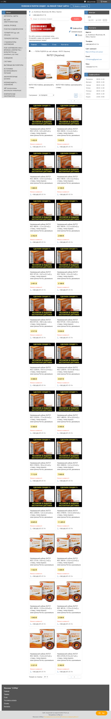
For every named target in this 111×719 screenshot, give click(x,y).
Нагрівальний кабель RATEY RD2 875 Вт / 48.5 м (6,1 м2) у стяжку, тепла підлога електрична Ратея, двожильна (41, 323)
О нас (54, 44)
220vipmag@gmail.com (94, 59)
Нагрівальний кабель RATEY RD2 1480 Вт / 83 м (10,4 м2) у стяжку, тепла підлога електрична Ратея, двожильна (68, 418)
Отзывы (6, 703)
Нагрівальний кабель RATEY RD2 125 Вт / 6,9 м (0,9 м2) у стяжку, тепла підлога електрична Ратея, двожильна (41, 132)
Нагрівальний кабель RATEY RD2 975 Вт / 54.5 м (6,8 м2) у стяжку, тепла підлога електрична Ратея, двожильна (68, 323)
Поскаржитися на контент (52, 717)
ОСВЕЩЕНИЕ (8, 58)
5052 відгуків (91, 1)
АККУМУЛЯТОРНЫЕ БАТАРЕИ (10, 78)
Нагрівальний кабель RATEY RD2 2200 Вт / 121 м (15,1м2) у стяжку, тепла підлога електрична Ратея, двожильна (41, 514)
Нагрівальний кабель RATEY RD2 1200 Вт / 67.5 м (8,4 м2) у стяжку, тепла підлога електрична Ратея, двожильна (68, 370)
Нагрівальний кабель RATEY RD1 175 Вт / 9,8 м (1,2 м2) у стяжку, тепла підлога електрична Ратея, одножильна (42, 561)
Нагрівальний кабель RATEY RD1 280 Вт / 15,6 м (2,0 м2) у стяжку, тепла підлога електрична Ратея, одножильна (69, 561)
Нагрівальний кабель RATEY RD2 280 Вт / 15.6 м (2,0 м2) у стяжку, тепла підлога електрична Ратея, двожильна (41, 180)
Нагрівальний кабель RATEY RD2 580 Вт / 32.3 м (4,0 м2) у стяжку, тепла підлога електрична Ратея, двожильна (68, 227)
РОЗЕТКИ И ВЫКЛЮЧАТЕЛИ (13, 29)
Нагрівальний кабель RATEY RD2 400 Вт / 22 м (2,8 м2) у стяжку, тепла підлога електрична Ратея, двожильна (41, 227)
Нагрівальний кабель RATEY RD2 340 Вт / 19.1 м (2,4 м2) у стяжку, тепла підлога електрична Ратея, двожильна (68, 180)
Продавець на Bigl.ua (55, 715)
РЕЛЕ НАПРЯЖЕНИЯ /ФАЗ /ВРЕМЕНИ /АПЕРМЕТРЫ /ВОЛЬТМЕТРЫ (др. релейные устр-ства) (13, 51)
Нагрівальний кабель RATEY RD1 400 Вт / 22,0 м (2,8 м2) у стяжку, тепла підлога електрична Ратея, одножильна (42, 609)
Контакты (64, 44)
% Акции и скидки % (80, 6)
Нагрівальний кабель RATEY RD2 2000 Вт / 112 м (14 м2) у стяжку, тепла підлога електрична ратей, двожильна (68, 466)
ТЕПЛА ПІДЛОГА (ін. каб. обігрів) (46, 51)
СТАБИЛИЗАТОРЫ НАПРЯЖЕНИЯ (10, 43)
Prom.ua (66, 713)
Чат (102, 713)
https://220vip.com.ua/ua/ (94, 52)
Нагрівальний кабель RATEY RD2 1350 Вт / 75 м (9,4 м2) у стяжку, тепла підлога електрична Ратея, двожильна (41, 418)
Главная (34, 44)
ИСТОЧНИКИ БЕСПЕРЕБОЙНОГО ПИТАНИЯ (10, 71)
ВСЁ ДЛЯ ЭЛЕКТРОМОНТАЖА (11, 21)
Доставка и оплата (10, 700)
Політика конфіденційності (69, 717)
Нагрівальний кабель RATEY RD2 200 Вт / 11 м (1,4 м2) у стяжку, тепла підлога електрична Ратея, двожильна (68, 132)
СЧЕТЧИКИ (7, 62)
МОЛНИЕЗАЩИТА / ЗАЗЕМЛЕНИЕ (10, 83)
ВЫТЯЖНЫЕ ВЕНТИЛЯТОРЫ (13, 65)
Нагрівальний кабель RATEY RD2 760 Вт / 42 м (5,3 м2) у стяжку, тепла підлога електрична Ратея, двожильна (68, 275)
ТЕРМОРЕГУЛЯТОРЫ (11, 38)
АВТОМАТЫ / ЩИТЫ (11, 16)
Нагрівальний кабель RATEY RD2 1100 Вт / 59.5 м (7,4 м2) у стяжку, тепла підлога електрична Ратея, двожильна (41, 370)
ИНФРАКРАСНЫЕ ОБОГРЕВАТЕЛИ (9, 95)
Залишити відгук (76, 32)
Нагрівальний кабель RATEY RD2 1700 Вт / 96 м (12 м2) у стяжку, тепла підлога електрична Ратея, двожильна (41, 466)
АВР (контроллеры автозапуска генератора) (12, 89)
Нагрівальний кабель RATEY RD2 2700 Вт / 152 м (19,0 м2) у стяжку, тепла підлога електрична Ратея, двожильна (68, 514)
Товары (44, 44)
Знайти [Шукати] (76, 19)
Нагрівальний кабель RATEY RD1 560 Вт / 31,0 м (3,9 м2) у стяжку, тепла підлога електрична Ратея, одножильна (42, 657)
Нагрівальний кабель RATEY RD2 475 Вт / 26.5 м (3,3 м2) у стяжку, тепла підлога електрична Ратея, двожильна (41, 275)
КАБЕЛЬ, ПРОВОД (10, 25)
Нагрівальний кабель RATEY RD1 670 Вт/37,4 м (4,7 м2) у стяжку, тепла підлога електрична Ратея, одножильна (69, 657)
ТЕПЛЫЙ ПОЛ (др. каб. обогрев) (11, 34)
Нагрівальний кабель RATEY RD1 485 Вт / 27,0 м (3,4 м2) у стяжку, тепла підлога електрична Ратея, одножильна (69, 609)
